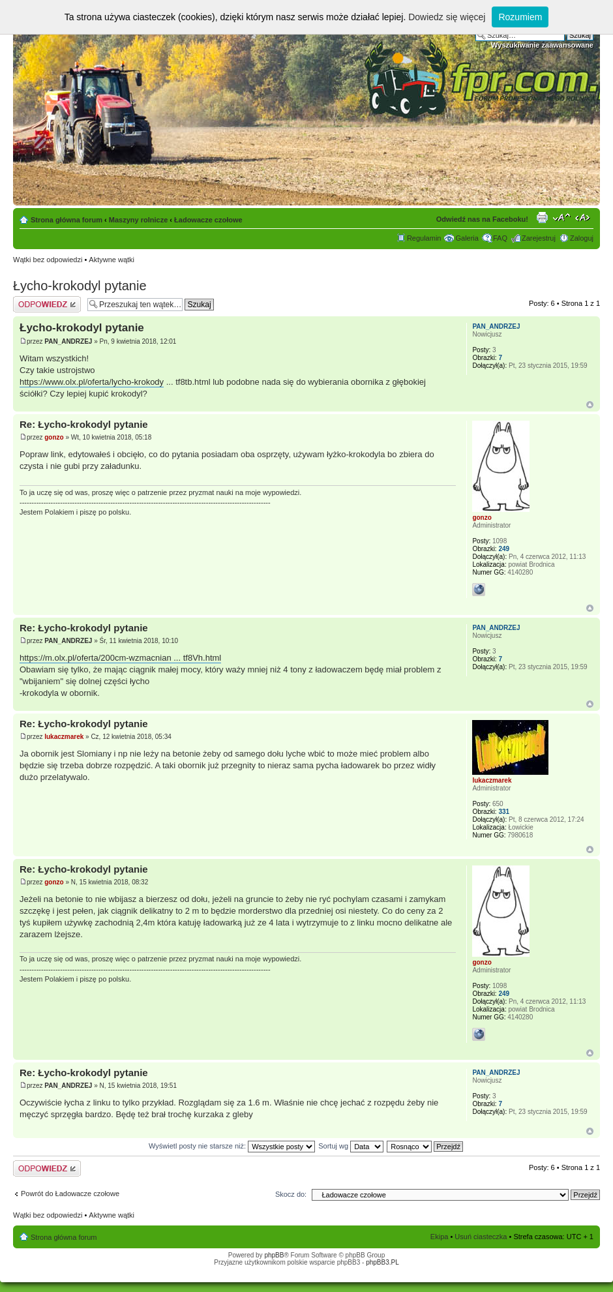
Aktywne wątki (111, 259)
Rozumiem (520, 17)
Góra (589, 404)
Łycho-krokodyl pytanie (80, 285)
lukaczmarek (63, 736)
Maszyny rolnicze (138, 220)
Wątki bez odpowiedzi (47, 259)
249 (503, 548)
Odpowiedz (47, 304)
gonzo (53, 437)
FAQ (500, 238)
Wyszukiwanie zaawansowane (542, 45)
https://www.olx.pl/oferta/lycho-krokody (92, 382)
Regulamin (424, 238)
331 (503, 811)
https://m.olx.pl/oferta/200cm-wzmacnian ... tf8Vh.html (120, 658)
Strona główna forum (66, 220)
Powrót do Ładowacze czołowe (70, 1193)
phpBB (274, 1255)
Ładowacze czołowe (208, 220)
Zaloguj (581, 238)
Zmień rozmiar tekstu (561, 217)
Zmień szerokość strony (584, 217)
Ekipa (439, 1236)
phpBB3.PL (382, 1262)
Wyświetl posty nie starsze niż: (232, 1146)
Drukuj (542, 217)
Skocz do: (290, 1194)
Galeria (466, 238)
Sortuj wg (350, 1146)
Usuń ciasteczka (481, 1236)
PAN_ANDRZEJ (68, 341)
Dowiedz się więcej (446, 17)
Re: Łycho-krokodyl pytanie (84, 424)
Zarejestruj (539, 238)
